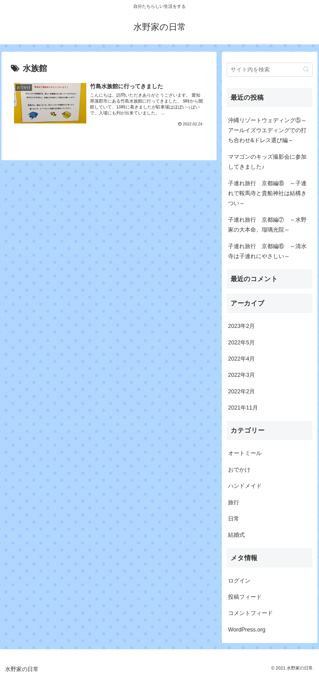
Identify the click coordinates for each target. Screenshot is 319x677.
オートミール (245, 453)
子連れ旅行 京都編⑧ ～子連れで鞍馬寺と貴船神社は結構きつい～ (267, 193)
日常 (233, 519)
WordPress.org (246, 630)
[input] (269, 70)
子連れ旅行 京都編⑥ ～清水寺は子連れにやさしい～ (267, 251)
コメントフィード (250, 613)
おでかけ (239, 470)
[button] (306, 69)
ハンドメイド (245, 486)
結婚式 (236, 535)
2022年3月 (241, 375)
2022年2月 (241, 391)
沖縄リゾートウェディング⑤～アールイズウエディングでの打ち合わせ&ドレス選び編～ (267, 130)
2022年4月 (241, 359)
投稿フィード (245, 597)
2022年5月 (241, 342)
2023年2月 (241, 326)
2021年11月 (243, 408)
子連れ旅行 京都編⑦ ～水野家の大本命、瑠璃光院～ (267, 225)
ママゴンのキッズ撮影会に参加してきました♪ (267, 162)
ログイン (239, 581)
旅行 (233, 502)
